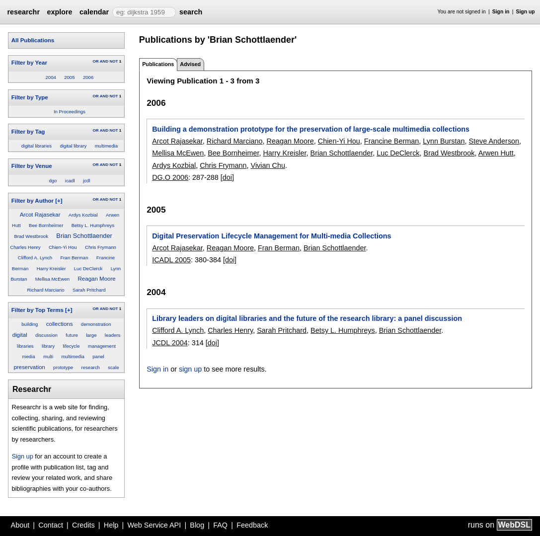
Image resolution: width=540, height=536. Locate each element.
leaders (112, 335)
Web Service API (154, 525)
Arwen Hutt (496, 153)
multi (48, 356)
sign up (190, 369)
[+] (58, 201)
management (102, 346)
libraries (25, 346)
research (90, 367)
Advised (190, 64)
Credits (83, 525)
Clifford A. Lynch (35, 257)
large (91, 335)
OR (95, 61)
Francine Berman (391, 141)
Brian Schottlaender (84, 235)
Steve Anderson (494, 141)
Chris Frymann (100, 247)
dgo (53, 180)
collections (59, 324)
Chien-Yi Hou (63, 247)
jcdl (86, 180)
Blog (197, 525)
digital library (73, 146)
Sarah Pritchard (89, 290)
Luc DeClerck (88, 268)
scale (113, 367)
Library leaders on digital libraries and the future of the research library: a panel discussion (307, 318)
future (72, 335)
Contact (50, 525)
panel (98, 356)
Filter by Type (29, 97)
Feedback (252, 525)
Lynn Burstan (443, 141)
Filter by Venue (31, 166)
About (20, 525)
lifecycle (71, 346)
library (48, 346)
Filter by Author (32, 201)
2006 (88, 77)
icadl (70, 180)
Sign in (501, 11)
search (190, 12)
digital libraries (36, 146)
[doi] (227, 177)
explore (59, 12)
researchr (23, 12)
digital (19, 335)
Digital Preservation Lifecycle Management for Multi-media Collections (271, 236)
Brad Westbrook (31, 236)
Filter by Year (29, 63)
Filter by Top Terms (37, 310)
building (29, 324)
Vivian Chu (268, 165)
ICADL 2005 (171, 260)
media (28, 356)
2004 (51, 77)
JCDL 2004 (169, 343)
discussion (46, 335)
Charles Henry (25, 247)
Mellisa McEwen (52, 279)
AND (104, 61)
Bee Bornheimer (46, 225)
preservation (29, 367)
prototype (63, 367)
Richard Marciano (45, 290)
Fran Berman (74, 257)
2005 (69, 77)
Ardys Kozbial (83, 215)
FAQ (220, 525)
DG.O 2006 (170, 177)
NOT (113, 61)
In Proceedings (69, 111)
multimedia (106, 146)
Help (111, 525)
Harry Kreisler (51, 268)
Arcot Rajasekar (40, 215)
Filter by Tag (28, 132)
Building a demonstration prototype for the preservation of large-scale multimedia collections (310, 129)
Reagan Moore (97, 279)
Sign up (525, 11)
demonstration (96, 324)
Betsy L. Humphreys (93, 225)
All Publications (32, 40)
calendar (94, 12)
